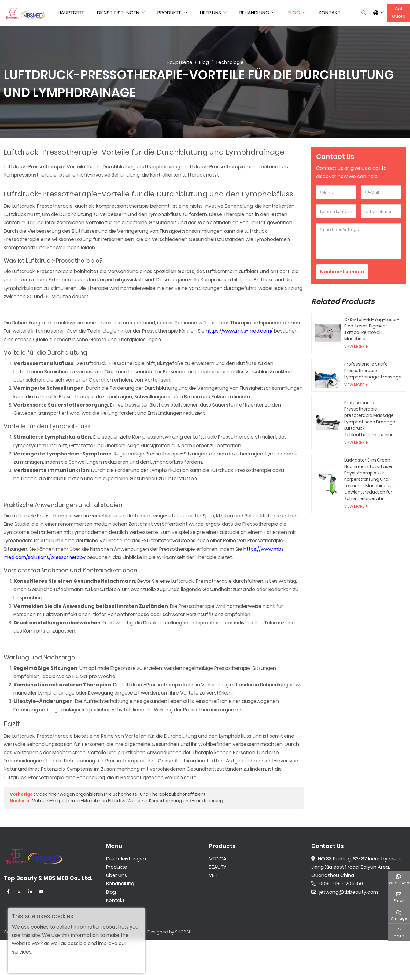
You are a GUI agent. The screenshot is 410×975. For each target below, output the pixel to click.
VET (213, 875)
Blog (294, 12)
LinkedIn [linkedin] (30, 891)
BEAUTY (217, 867)
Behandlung (254, 12)
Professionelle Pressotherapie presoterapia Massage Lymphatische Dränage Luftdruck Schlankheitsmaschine (369, 419)
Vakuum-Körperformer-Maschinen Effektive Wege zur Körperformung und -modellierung (127, 801)
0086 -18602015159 (337, 883)
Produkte (169, 12)
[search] (363, 12)
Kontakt (330, 12)
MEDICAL (218, 858)
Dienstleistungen (118, 12)
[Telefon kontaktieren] (336, 211)
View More (354, 346)
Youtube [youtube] (41, 891)
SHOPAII (183, 932)
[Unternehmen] (381, 211)
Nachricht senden (343, 271)
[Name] (336, 192)
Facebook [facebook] (8, 891)
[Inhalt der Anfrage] (358, 241)
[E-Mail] (381, 192)
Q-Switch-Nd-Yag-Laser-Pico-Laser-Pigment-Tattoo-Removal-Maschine (371, 329)
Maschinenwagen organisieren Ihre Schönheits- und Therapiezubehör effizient (120, 794)
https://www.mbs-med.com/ (239, 330)
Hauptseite (71, 12)
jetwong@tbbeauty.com (344, 892)
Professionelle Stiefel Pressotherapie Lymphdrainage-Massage (372, 370)
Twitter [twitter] (19, 891)
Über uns (210, 12)
